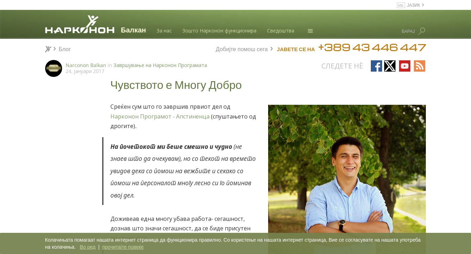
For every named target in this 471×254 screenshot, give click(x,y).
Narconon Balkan (86, 65)
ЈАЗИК (413, 5)
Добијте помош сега (242, 48)
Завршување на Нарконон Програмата (160, 65)
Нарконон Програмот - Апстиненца (160, 116)
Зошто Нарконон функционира (219, 30)
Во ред (87, 247)
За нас (164, 30)
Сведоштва (280, 30)
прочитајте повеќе (123, 247)
